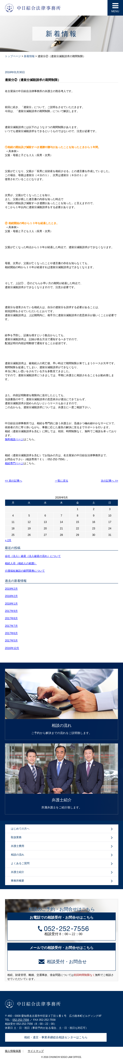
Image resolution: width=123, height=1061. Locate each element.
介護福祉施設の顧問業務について (25, 570)
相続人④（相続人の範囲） (21, 563)
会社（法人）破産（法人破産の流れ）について (33, 556)
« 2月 (8, 540)
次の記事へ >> (109, 480)
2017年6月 (11, 633)
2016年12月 (12, 648)
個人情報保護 (13, 1051)
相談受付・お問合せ (63, 961)
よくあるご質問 (62, 863)
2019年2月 (11, 588)
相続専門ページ (14, 463)
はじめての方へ (62, 829)
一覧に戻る (61, 480)
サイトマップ (36, 1051)
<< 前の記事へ (13, 480)
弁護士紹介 (62, 872)
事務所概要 (62, 881)
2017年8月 (11, 618)
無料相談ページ (14, 439)
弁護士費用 (62, 846)
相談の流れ (62, 855)
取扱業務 (62, 837)
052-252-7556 (20, 1019)
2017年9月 (11, 611)
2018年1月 (11, 603)
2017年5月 (11, 640)
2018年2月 (11, 596)
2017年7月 (11, 625)
